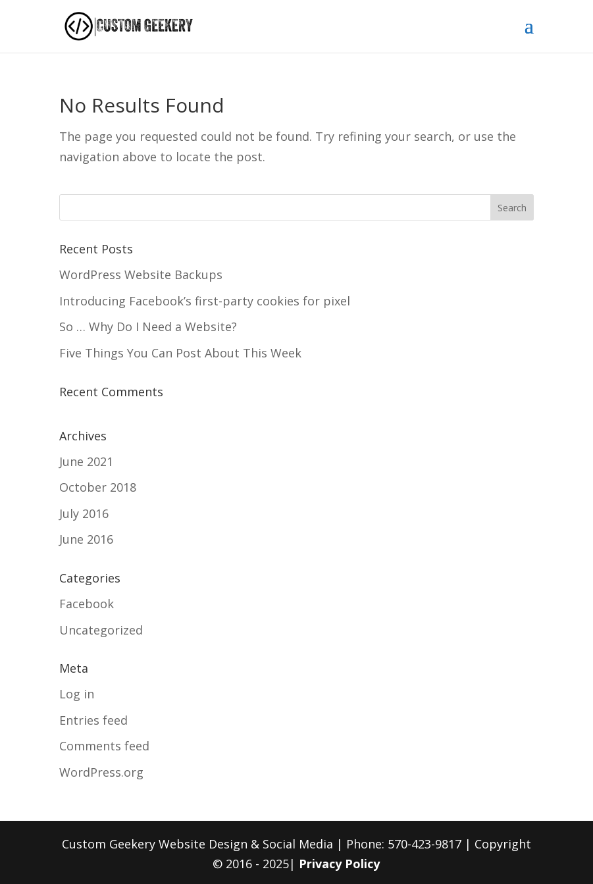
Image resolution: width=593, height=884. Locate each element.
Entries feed (93, 720)
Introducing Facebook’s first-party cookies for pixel (204, 301)
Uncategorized (101, 630)
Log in (76, 694)
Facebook (86, 603)
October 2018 (97, 487)
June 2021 (86, 461)
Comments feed (104, 746)
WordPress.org (101, 772)
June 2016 (86, 539)
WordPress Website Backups (140, 274)
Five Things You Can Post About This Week (180, 353)
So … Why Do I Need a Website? (148, 326)
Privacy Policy (339, 863)
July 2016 (84, 513)
